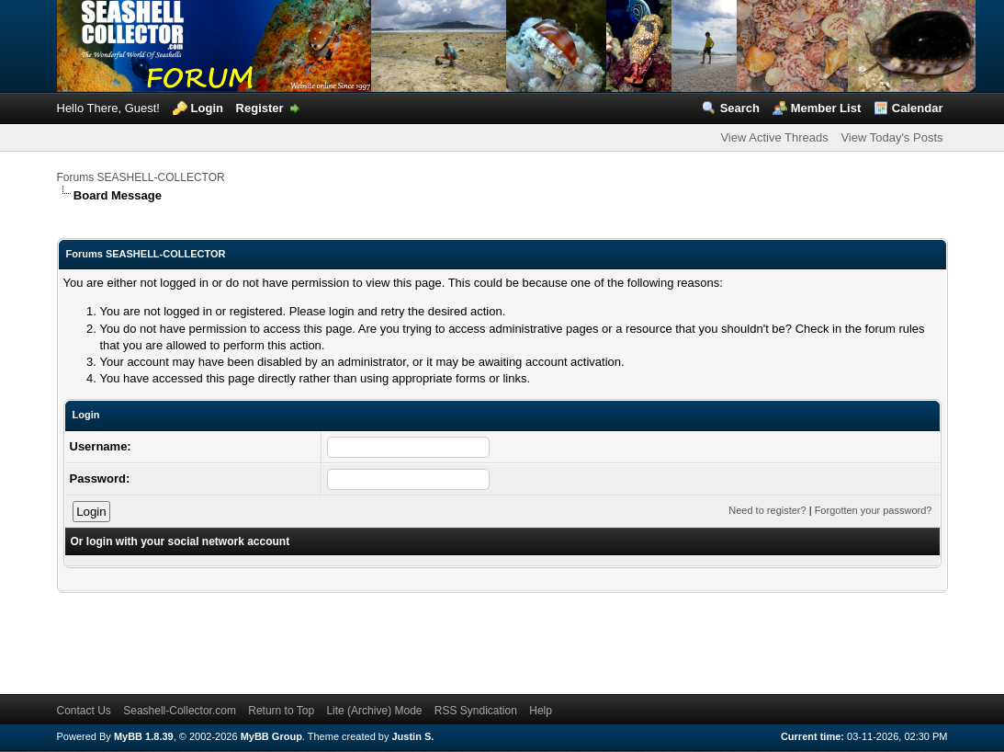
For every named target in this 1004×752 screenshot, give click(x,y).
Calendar (917, 108)
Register (260, 108)
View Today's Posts (891, 137)
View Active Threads (774, 137)
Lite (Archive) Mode (374, 710)
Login (207, 108)
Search (740, 108)
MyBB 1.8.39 (144, 736)
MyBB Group (271, 736)
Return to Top (281, 710)
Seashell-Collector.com (179, 710)
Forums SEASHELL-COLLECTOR (141, 177)
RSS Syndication (475, 710)
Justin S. (413, 736)
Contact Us (84, 710)
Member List (826, 108)
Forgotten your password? (873, 510)
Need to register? (767, 510)
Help (540, 710)
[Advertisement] (391, 634)
